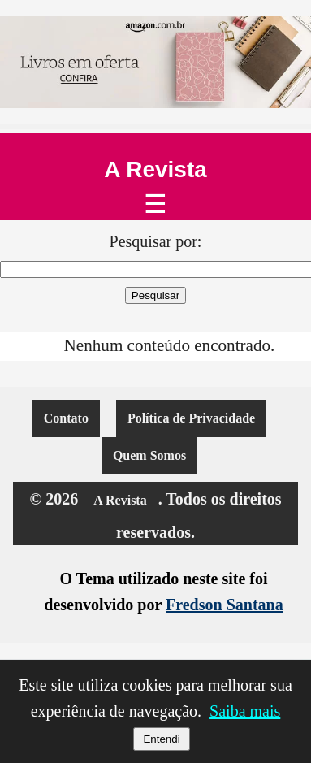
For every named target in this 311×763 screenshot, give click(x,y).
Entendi (161, 739)
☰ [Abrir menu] (155, 204)
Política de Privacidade (191, 418)
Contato (66, 418)
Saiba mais (244, 711)
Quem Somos (149, 455)
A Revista (155, 169)
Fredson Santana (224, 604)
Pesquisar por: (156, 241)
